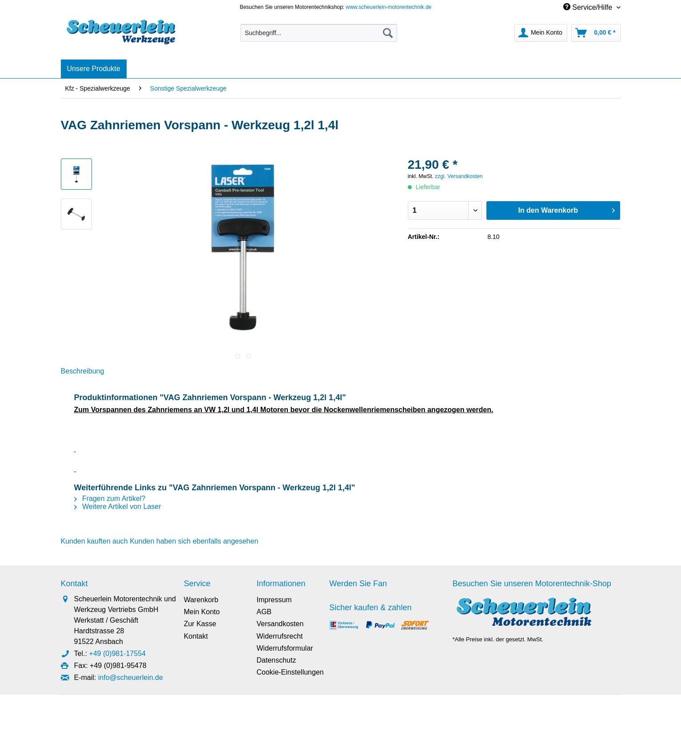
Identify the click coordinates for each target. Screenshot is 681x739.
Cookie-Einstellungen (289, 672)
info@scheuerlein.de (130, 677)
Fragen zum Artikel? (110, 498)
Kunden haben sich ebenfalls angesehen (194, 541)
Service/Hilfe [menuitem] (588, 7)
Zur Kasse (200, 624)
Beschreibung (82, 371)
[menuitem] (318, 36)
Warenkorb (201, 600)
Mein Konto (202, 612)
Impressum (273, 600)
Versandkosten (279, 624)
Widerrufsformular (284, 648)
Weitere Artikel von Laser (117, 506)
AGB (263, 612)
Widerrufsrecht (279, 636)
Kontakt (196, 636)
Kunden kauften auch (94, 541)
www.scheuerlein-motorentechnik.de (389, 7)
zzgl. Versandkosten (458, 176)
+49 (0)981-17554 (117, 653)
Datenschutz (276, 660)
